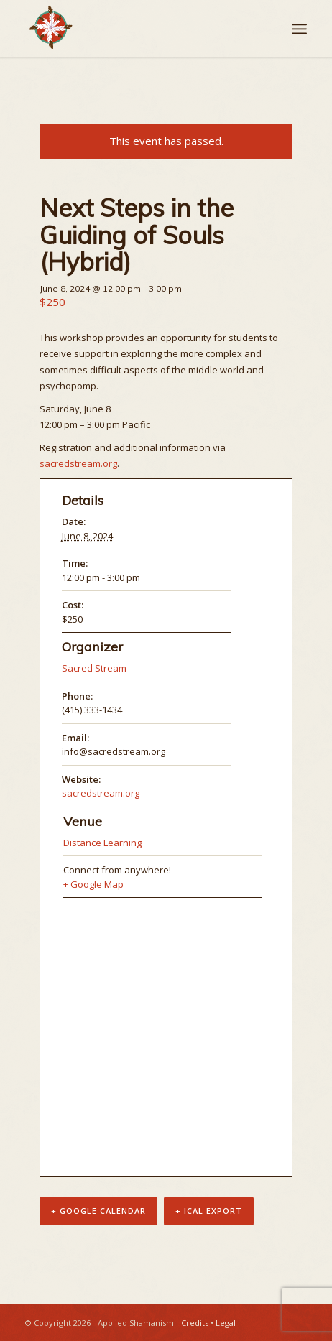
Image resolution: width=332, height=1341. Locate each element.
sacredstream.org (78, 463)
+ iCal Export (208, 1210)
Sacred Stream (94, 668)
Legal (226, 1322)
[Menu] (299, 28)
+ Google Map (93, 884)
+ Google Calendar (98, 1210)
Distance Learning (102, 842)
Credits (194, 1322)
